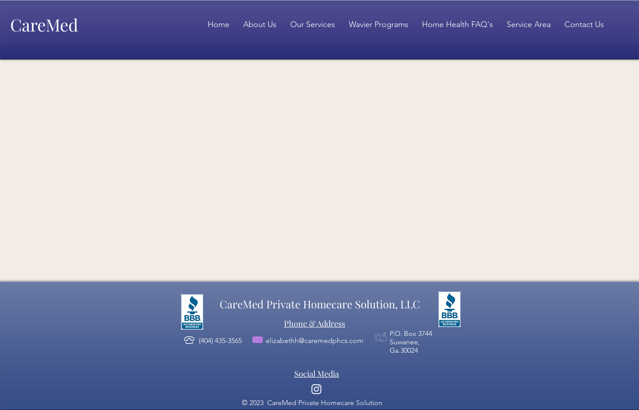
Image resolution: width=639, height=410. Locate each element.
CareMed (44, 24)
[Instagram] (316, 389)
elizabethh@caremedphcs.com (314, 340)
